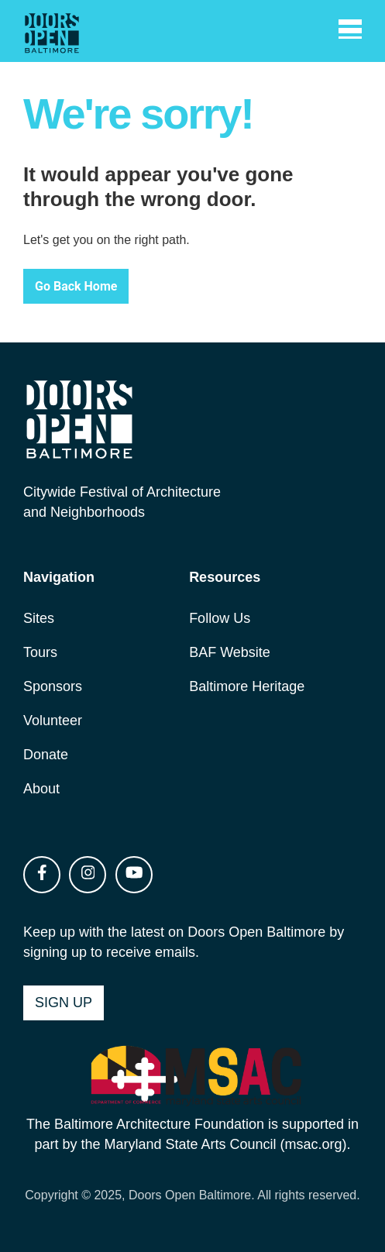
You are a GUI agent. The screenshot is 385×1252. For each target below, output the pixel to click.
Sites (38, 618)
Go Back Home (76, 286)
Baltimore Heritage (246, 686)
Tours (40, 652)
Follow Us (219, 618)
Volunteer (52, 720)
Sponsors (52, 686)
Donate (45, 754)
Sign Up (63, 1002)
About (41, 788)
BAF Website (229, 652)
